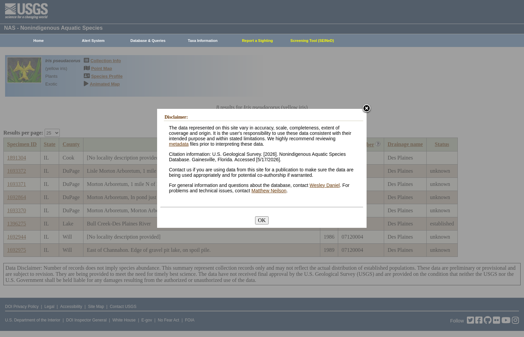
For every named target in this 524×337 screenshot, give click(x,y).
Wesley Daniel (324, 185)
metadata (179, 144)
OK (262, 220)
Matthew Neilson (268, 190)
